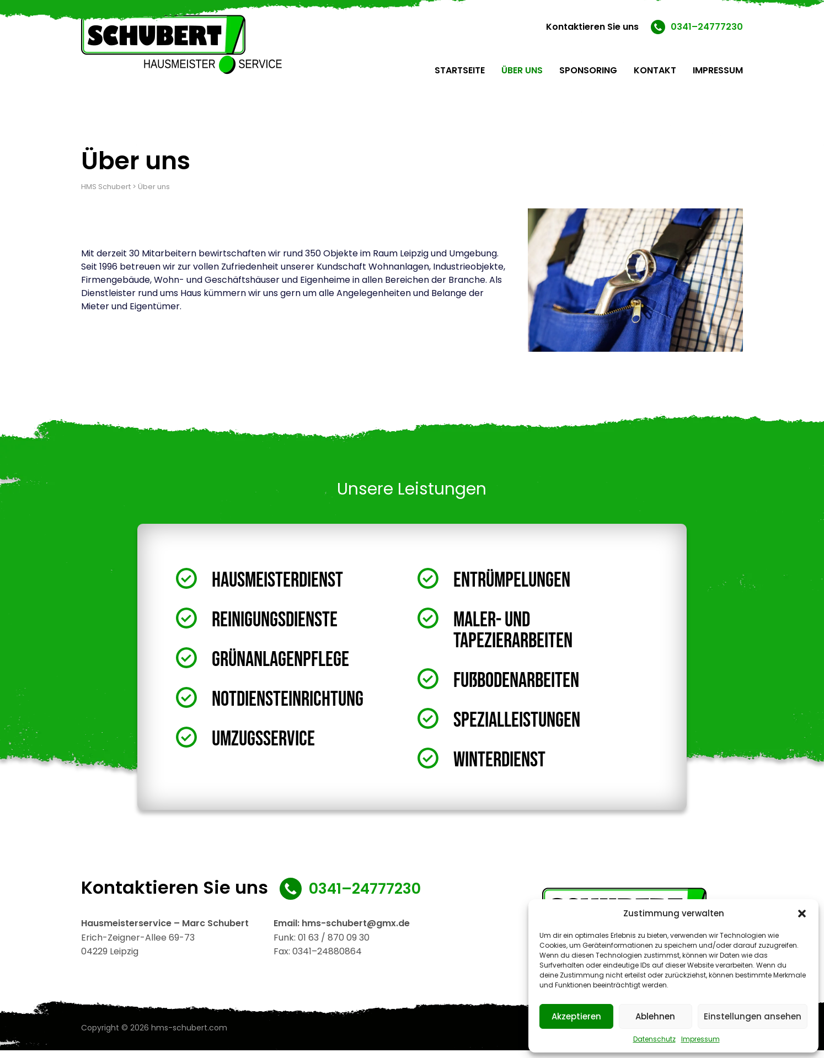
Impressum (700, 1039)
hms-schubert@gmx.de (356, 931)
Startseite (460, 70)
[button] (801, 913)
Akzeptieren (576, 1016)
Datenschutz (654, 1039)
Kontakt (655, 70)
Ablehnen (655, 1016)
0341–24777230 (707, 26)
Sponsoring (588, 70)
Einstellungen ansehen (752, 1016)
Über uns (522, 70)
